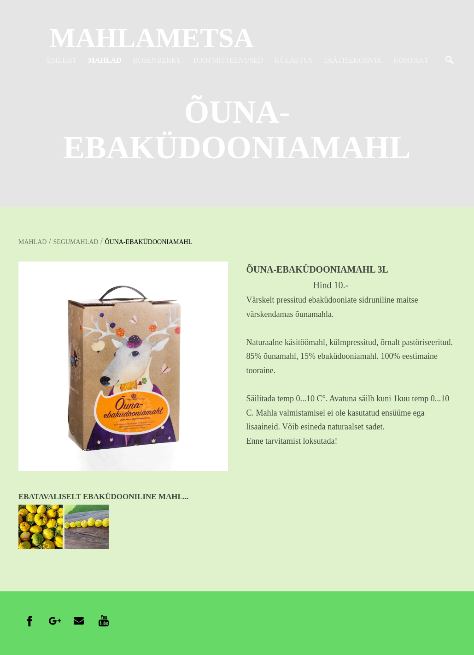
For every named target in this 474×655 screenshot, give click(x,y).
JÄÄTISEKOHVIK (353, 60)
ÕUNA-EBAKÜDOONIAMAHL (148, 241)
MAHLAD (105, 60)
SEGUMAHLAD (75, 241)
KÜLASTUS (294, 60)
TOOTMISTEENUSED (228, 60)
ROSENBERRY (157, 60)
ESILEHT (62, 60)
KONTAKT (410, 60)
